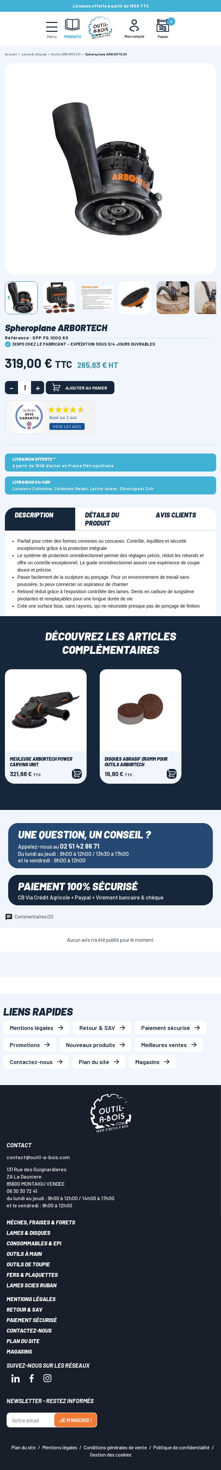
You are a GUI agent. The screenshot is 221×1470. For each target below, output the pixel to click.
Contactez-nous (31, 1061)
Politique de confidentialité (181, 1447)
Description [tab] (34, 515)
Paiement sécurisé (165, 1027)
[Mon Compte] (134, 28)
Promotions (25, 1044)
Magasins (147, 1061)
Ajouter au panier (79, 387)
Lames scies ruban (32, 1285)
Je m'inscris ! (76, 1420)
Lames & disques (28, 1232)
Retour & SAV (97, 1027)
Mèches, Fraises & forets (41, 1222)
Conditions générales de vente (115, 1447)
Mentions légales (31, 1027)
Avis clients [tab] (176, 515)
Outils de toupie (28, 1264)
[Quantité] (24, 387)
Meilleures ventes (164, 1044)
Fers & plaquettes (32, 1274)
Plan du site (94, 1061)
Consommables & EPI (34, 1243)
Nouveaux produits (90, 1044)
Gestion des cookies (110, 1455)
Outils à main (24, 1253)
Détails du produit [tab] (102, 519)
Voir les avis (67, 426)
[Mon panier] (163, 28)
